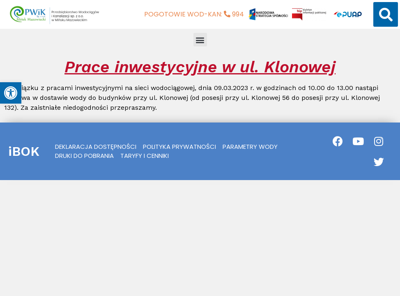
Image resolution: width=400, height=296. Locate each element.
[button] (385, 14)
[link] (10, 93)
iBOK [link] (23, 151)
